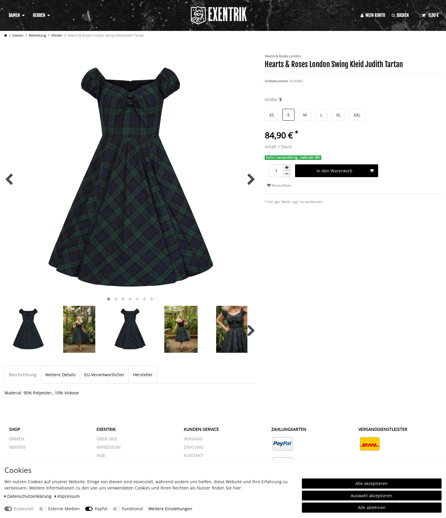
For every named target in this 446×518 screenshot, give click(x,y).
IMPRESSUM (108, 447)
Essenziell (24, 508)
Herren (39, 15)
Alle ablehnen (372, 507)
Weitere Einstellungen (170, 508)
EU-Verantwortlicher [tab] (104, 374)
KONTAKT (193, 455)
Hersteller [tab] (143, 374)
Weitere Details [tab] (60, 374)
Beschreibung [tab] (23, 374)
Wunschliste (279, 185)
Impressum (67, 496)
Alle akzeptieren (371, 483)
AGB (100, 455)
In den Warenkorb (345, 171)
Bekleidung (37, 35)
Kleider (57, 35)
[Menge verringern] (287, 174)
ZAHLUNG (193, 447)
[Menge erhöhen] (287, 167)
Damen (14, 15)
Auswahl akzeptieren (371, 495)
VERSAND (193, 439)
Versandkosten (311, 201)
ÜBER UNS (106, 439)
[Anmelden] (373, 15)
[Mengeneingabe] (276, 170)
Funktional (132, 508)
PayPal (101, 508)
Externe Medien (64, 508)
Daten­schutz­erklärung (28, 496)
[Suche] (403, 15)
